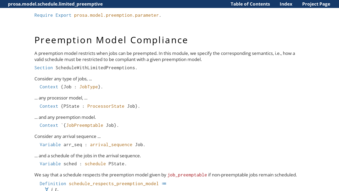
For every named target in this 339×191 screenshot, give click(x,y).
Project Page (316, 4)
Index (286, 4)
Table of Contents (250, 4)
